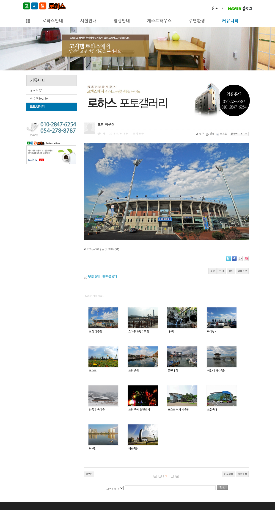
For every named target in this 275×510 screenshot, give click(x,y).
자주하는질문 (39, 98)
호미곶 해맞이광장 (138, 331)
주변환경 (197, 21)
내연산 (171, 331)
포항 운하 (133, 370)
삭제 (230, 271)
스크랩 (222, 133)
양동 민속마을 (97, 409)
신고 (200, 133)
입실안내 (121, 21)
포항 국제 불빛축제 (139, 409)
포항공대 (212, 409)
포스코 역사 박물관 (178, 409)
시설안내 (88, 21)
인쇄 (210, 133)
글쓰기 (88, 474)
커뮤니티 (230, 21)
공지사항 (36, 90)
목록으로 (242, 271)
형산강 (92, 448)
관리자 (217, 8)
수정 (212, 271)
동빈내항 (173, 370)
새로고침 (242, 474)
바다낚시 (212, 331)
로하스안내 (52, 21)
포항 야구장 (95, 331)
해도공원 (133, 448)
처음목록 (228, 474)
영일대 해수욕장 (216, 370)
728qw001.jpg (95, 249)
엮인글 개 (109, 276)
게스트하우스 (159, 21)
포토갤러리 (37, 106)
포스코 (92, 370)
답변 (221, 271)
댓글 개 (94, 276)
